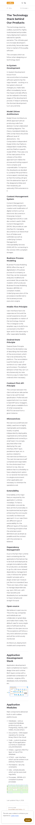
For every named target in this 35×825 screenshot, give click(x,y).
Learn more (15, 815)
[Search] (22, 3)
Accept (28, 820)
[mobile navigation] (27, 3)
